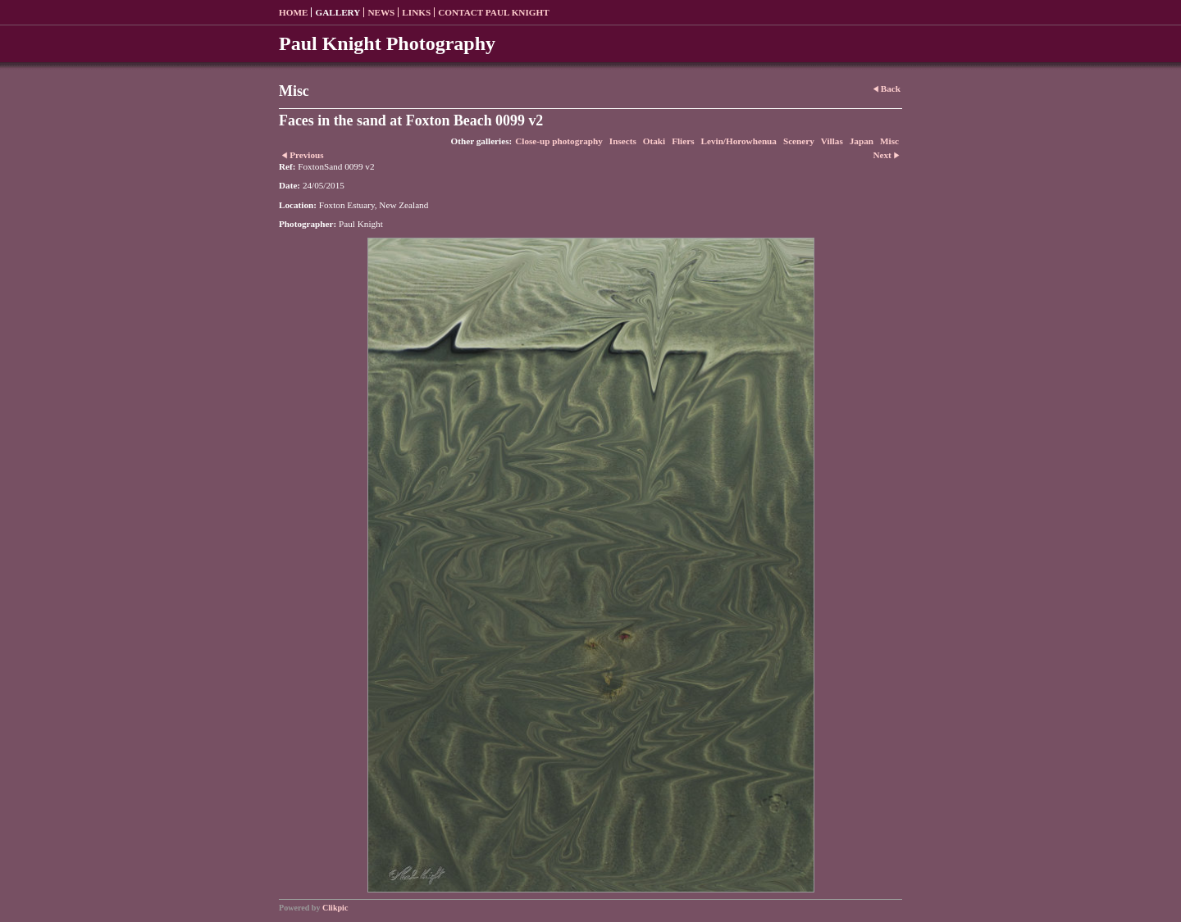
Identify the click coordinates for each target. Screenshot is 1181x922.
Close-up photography (559, 141)
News (380, 12)
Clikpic (335, 907)
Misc (889, 141)
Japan (861, 141)
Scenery (798, 141)
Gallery (337, 12)
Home (293, 12)
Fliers (683, 141)
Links (416, 12)
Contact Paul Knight (493, 12)
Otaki (654, 141)
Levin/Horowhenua (739, 141)
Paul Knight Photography (387, 43)
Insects (622, 141)
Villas (832, 141)
